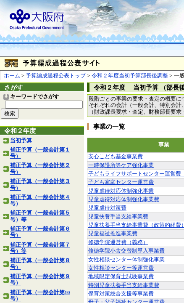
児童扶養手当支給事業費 (118, 217)
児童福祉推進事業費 (112, 234)
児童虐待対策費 (107, 208)
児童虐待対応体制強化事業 (121, 191)
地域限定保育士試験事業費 (121, 276)
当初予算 (21, 141)
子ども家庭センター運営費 (121, 182)
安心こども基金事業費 (115, 156)
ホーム (12, 76)
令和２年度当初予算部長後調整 (130, 76)
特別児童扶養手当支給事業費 (123, 285)
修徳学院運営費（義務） (118, 242)
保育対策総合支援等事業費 (121, 294)
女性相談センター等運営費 (121, 268)
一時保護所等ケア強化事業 (121, 165)
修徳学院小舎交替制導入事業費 (126, 251)
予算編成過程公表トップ (56, 76)
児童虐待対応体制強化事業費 (123, 199)
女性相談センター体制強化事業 (126, 260)
